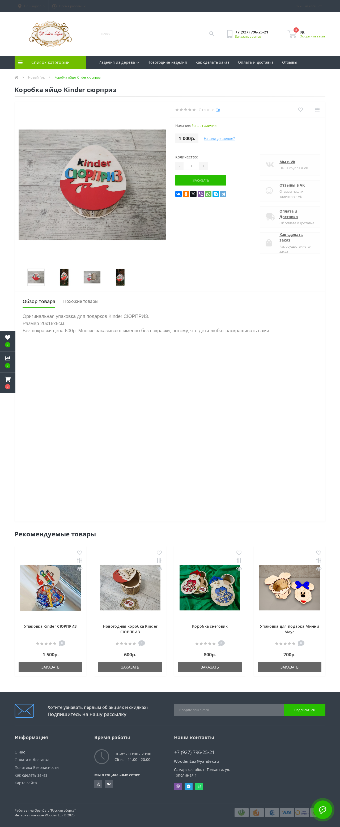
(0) (218, 109)
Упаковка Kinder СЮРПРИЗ (50, 626)
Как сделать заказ (213, 62)
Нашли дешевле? (219, 138)
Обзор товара (39, 301)
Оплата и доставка (256, 62)
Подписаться (304, 710)
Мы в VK (287, 161)
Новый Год (36, 77)
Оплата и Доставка (288, 214)
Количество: (186, 157)
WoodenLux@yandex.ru (196, 761)
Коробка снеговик (210, 626)
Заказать (201, 180)
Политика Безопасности (37, 767)
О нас (20, 752)
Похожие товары (80, 301)
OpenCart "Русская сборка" (55, 810)
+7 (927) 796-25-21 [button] (194, 752)
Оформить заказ (312, 36)
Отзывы (289, 62)
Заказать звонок (248, 36)
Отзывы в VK (292, 185)
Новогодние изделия (167, 62)
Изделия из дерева (119, 62)
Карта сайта (26, 782)
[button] (32, 6)
